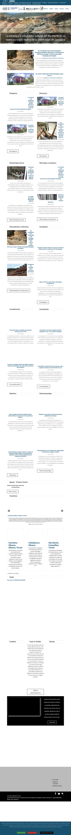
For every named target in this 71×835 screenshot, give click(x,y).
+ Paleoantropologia (45, 504)
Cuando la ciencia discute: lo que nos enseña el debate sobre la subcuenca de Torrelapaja (50, 282)
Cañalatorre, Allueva (34, 577)
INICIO (27, 8)
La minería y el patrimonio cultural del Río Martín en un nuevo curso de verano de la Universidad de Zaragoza (20, 116)
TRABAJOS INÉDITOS (35, 8)
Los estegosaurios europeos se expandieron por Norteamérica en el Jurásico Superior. (50, 151)
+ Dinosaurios (43, 170)
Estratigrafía (44, 2)
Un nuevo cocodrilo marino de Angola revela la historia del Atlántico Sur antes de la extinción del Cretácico (20, 399)
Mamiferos (11, 4)
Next (62, 544)
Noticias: (12, 1)
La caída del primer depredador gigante (20, 234)
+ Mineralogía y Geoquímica (47, 253)
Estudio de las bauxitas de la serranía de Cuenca (20, 317)
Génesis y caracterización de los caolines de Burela (50, 235)
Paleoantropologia (17, 4)
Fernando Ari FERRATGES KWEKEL (16, 613)
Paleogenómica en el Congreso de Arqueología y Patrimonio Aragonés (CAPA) (50, 484)
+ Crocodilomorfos (14, 418)
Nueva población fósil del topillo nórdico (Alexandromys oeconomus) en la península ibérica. (20, 449)
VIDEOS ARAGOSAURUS (35, 725)
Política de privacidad (57, 826)
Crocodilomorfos (62, 2)
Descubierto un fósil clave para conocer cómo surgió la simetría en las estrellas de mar (50, 400)
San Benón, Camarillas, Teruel (53, 578)
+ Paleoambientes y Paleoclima (19, 335)
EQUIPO (56, 8)
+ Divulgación (13, 170)
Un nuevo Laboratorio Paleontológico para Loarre (49, 74)
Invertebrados (5, 4)
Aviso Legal (55, 813)
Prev (9, 544)
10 (41, 557)
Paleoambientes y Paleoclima (25, 2)
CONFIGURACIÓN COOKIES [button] (46, 832)
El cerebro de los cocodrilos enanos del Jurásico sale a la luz (20, 364)
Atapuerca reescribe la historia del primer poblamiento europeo (50, 448)
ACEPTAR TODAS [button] (21, 832)
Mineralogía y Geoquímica (53, 2)
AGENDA (51, 8)
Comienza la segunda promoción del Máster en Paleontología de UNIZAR (20, 199)
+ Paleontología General (16, 253)
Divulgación (16, 2)
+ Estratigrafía (43, 336)
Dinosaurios (10, 2)
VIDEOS (67, 8)
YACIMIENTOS (44, 8)
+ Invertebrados (44, 420)
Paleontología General (36, 2)
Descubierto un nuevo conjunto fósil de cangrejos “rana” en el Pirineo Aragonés (50, 364)
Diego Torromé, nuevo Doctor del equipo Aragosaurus (50, 316)
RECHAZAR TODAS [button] (32, 832)
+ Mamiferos (12, 509)
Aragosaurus (4, 2)
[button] (35, 28)
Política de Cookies (57, 819)
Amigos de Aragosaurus (26, 4)
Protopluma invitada (36, 4)
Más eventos (13, 525)
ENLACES (62, 8)
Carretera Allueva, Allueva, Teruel (17, 549)
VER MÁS (52, 756)
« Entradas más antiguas (13, 607)
